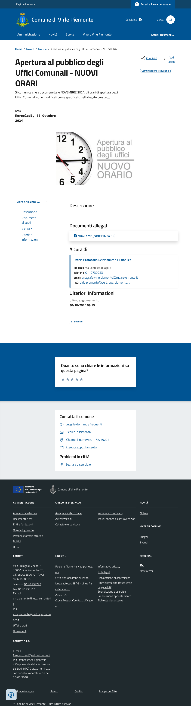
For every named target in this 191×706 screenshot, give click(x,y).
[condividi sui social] (149, 58)
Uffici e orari (20, 625)
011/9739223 (32, 584)
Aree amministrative (25, 513)
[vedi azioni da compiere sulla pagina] (169, 59)
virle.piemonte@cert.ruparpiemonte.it (105, 282)
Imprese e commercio (110, 513)
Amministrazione (28, 34)
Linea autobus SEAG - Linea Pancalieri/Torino (74, 586)
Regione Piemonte (25, 4)
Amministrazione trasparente (115, 583)
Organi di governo (23, 530)
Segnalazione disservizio (112, 591)
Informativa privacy (109, 566)
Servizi (70, 34)
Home (18, 49)
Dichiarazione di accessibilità (114, 578)
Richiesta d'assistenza (110, 600)
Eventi (143, 542)
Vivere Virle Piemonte (97, 34)
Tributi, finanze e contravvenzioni (116, 521)
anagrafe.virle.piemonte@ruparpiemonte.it (110, 277)
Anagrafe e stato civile (68, 513)
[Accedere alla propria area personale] (153, 4)
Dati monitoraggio (23, 691)
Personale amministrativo (28, 536)
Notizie (42, 49)
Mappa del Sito (108, 691)
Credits (79, 691)
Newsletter (146, 571)
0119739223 (94, 272)
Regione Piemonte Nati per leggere (74, 569)
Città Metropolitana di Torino (71, 578)
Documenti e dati (23, 519)
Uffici (16, 547)
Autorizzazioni (63, 519)
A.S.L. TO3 (61, 595)
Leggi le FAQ (105, 587)
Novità (52, 34)
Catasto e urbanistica (67, 524)
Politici (17, 541)
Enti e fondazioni (23, 524)
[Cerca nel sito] (169, 19)
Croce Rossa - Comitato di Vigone (74, 603)
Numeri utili (19, 631)
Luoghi (144, 537)
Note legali (104, 572)
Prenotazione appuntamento (114, 596)
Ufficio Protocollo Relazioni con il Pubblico (102, 259)
